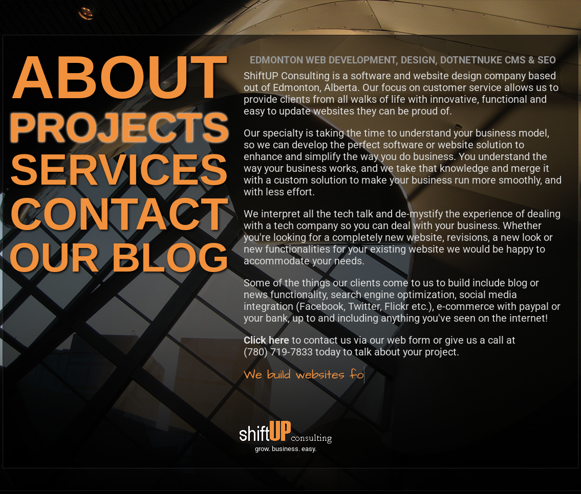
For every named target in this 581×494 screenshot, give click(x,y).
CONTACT (119, 214)
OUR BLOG (119, 257)
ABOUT (119, 77)
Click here (266, 340)
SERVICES (119, 169)
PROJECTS (119, 127)
